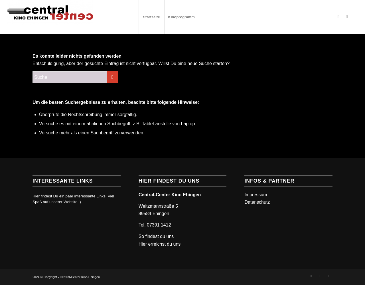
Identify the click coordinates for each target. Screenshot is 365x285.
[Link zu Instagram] (347, 17)
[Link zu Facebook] (338, 17)
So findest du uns (156, 236)
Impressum (255, 194)
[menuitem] (151, 17)
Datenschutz (257, 202)
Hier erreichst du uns (160, 244)
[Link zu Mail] (328, 276)
